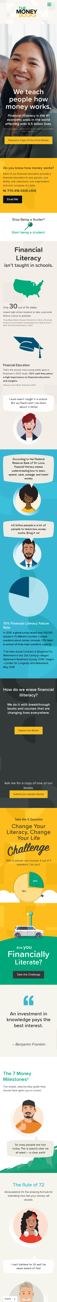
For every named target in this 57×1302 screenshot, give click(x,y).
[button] (49, 4)
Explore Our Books (28, 730)
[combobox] (10, 1299)
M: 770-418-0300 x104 (19, 190)
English (8, 1299)
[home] (28, 12)
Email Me (12, 199)
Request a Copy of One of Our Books (28, 140)
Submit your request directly (28, 794)
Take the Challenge (28, 974)
